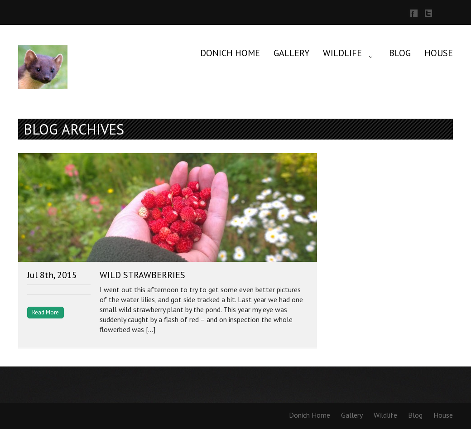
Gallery (291, 53)
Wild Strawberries (142, 275)
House (438, 53)
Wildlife (342, 53)
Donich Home (230, 53)
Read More (45, 312)
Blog (400, 53)
